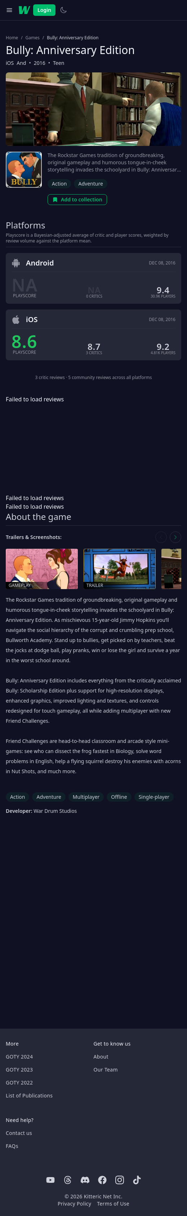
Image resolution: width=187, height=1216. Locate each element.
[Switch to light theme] (63, 10)
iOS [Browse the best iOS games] (10, 62)
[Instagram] (119, 1180)
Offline (119, 796)
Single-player (154, 796)
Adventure (90, 183)
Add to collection (77, 199)
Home (12, 38)
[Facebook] (102, 1180)
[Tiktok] (137, 1180)
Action (59, 183)
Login (44, 9)
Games (33, 38)
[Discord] (85, 1180)
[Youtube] (50, 1180)
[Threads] (67, 1180)
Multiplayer (86, 796)
